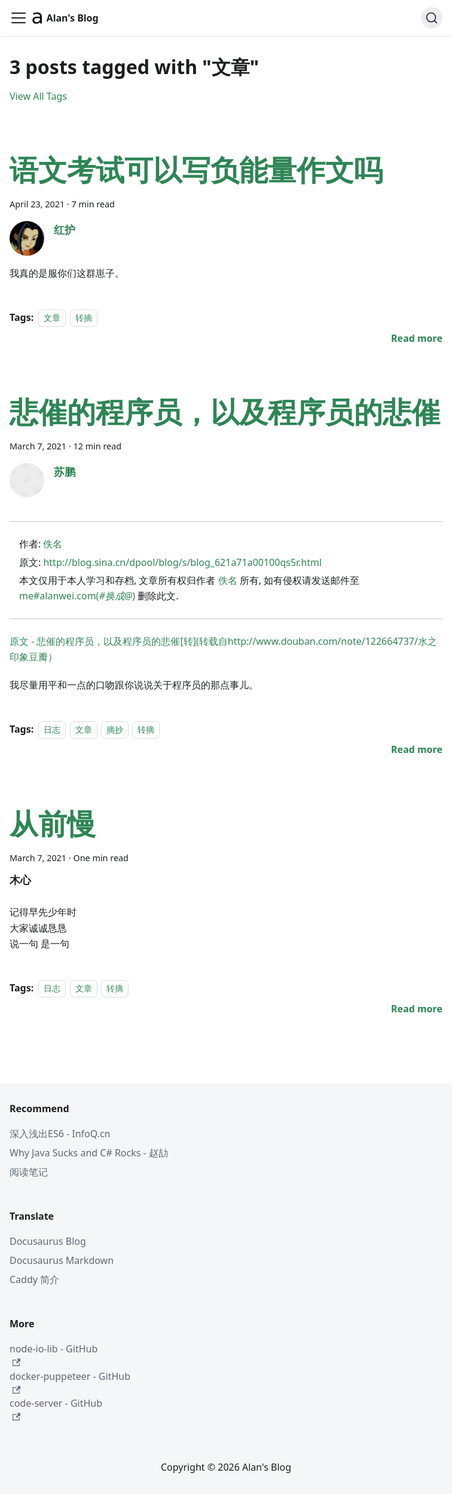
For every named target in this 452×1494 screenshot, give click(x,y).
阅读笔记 (29, 1171)
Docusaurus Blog (48, 1241)
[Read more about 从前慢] (416, 1008)
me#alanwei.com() (77, 595)
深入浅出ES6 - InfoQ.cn (60, 1133)
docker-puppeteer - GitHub (70, 1382)
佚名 (52, 543)
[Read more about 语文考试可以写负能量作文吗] (416, 338)
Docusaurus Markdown (62, 1260)
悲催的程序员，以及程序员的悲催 (225, 411)
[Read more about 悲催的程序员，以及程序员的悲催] (416, 749)
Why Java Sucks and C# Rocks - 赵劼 (89, 1152)
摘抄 (114, 729)
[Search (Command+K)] (431, 18)
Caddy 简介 (34, 1279)
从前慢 (53, 823)
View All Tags (38, 96)
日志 (52, 729)
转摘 (83, 317)
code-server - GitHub (56, 1409)
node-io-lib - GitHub (53, 1354)
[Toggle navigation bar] (19, 18)
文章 (52, 317)
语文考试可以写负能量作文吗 (196, 169)
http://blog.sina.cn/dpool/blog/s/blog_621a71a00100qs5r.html (182, 562)
